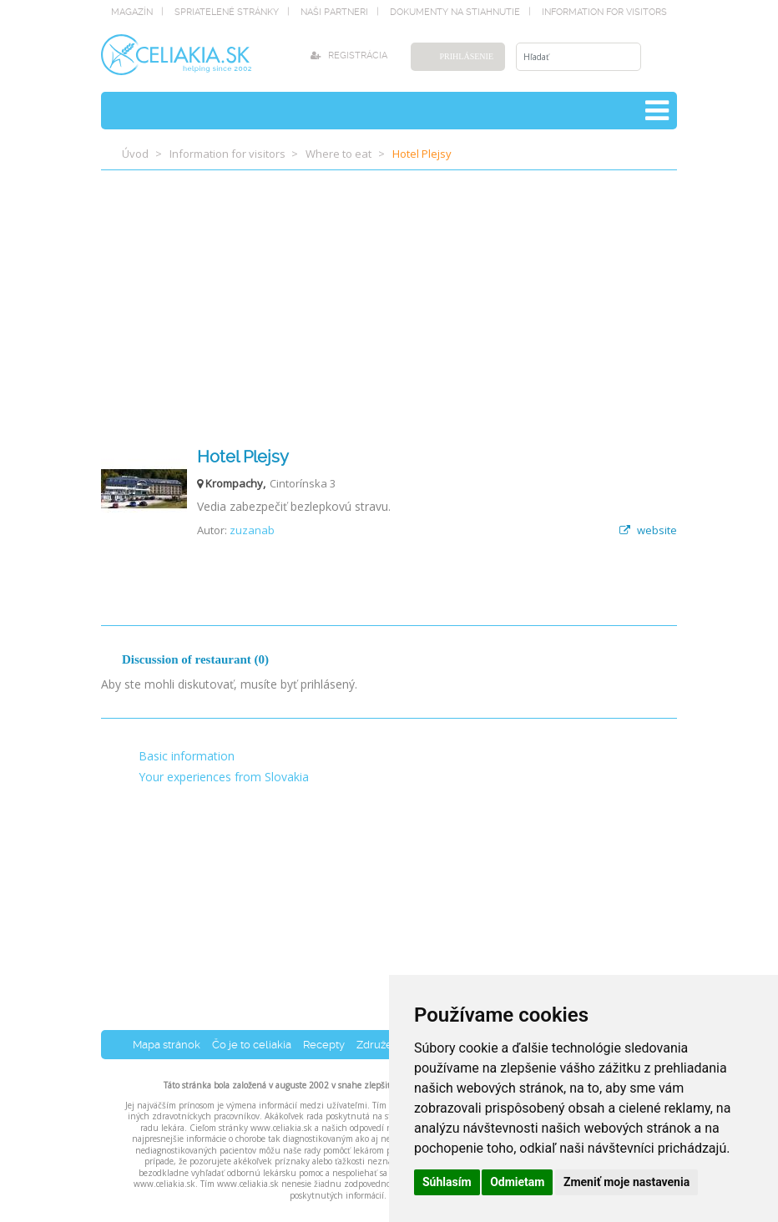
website (648, 530)
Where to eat (338, 153)
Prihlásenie (466, 56)
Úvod (135, 153)
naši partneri (334, 12)
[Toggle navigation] (657, 110)
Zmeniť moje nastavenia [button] (626, 1182)
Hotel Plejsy (243, 457)
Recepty (324, 1044)
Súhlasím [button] (447, 1182)
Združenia (381, 1044)
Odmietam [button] (517, 1182)
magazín (132, 12)
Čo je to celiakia (251, 1044)
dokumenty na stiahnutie (455, 12)
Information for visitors (604, 12)
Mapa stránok (166, 1044)
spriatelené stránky (226, 12)
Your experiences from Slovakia (224, 777)
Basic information (187, 756)
